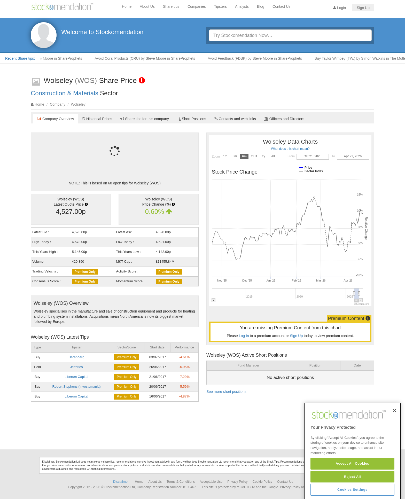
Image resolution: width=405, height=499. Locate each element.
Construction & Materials (64, 93)
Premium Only (85, 272)
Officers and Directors (284, 119)
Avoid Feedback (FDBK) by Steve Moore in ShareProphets (260, 58)
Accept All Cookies (352, 490)
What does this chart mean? (290, 149)
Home (126, 6)
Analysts (242, 6)
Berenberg (76, 357)
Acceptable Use (211, 482)
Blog (260, 6)
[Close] (394, 437)
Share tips (171, 6)
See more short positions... (228, 391)
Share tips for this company (144, 119)
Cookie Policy (262, 482)
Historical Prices (97, 119)
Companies (197, 6)
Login (339, 8)
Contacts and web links (235, 119)
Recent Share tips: (20, 58)
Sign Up (363, 8)
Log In (244, 336)
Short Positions (191, 119)
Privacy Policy (237, 482)
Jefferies (76, 367)
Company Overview (55, 119)
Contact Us (281, 6)
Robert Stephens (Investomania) (76, 386)
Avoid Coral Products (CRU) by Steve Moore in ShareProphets (150, 58)
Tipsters (220, 6)
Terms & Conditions (181, 482)
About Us (147, 6)
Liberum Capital (76, 377)
